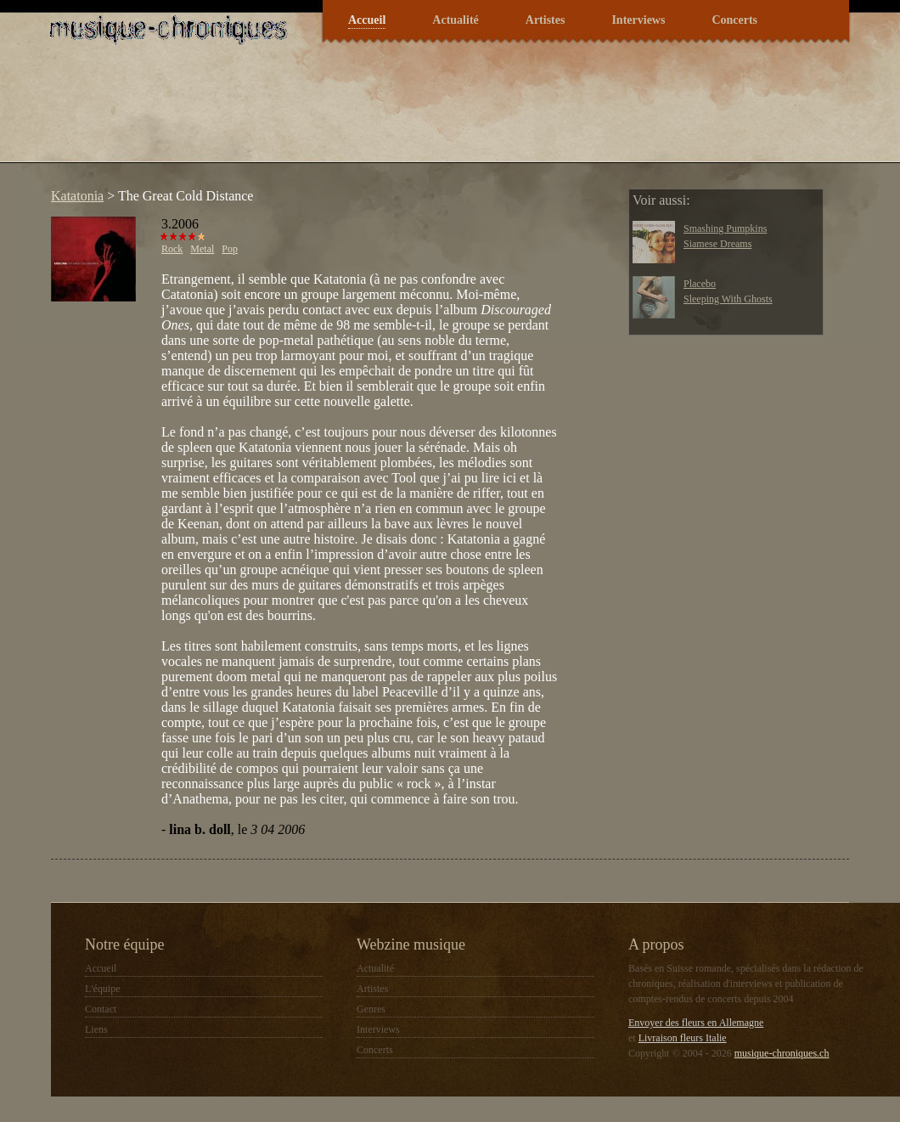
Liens (96, 1029)
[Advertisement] (351, 114)
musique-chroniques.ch (782, 1053)
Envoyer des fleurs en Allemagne (695, 1023)
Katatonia (77, 196)
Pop (230, 249)
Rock (172, 249)
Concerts (734, 20)
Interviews (638, 20)
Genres (371, 1009)
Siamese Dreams (717, 244)
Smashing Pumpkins (725, 228)
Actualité (455, 20)
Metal (202, 249)
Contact (100, 1009)
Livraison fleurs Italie (682, 1038)
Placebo (699, 284)
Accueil (366, 20)
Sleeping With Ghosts (728, 299)
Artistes (545, 20)
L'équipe (102, 989)
